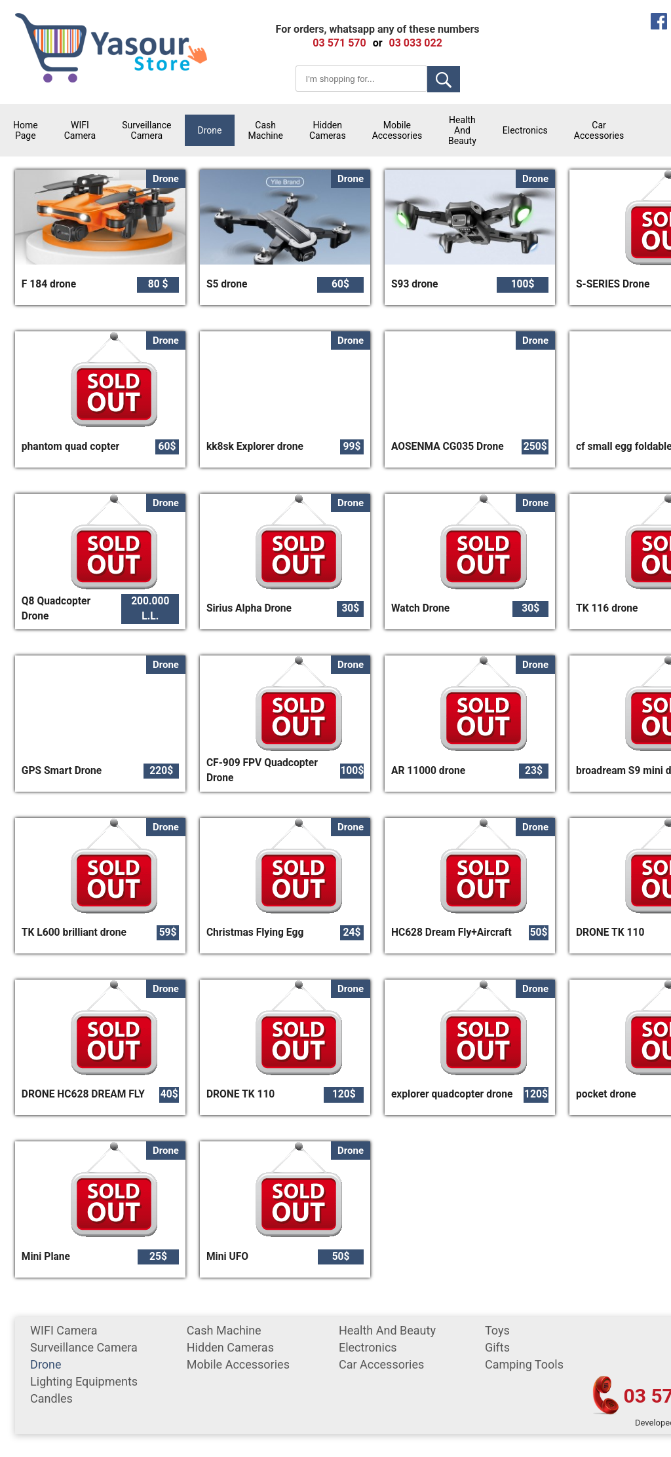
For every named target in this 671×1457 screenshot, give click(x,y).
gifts (497, 1347)
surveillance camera (146, 130)
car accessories (599, 130)
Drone (210, 130)
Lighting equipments (84, 1381)
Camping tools (524, 1364)
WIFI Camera (80, 130)
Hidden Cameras (327, 130)
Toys (497, 1330)
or (378, 43)
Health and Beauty (462, 130)
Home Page (25, 130)
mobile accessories (397, 130)
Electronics (525, 130)
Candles (51, 1398)
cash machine (265, 130)
